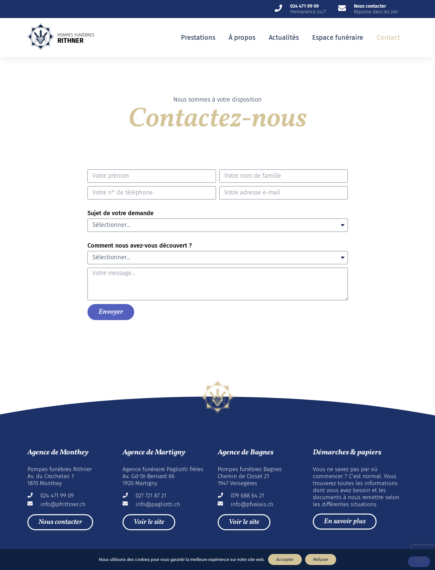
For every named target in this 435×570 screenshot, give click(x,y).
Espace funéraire (337, 37)
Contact (388, 37)
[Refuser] (419, 561)
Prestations (198, 37)
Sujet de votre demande (120, 213)
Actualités (284, 37)
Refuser (321, 559)
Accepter (285, 559)
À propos (242, 37)
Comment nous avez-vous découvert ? (139, 245)
